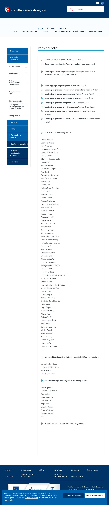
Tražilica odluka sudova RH (27, 476)
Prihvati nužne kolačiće (94, 496)
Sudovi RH (14, 162)
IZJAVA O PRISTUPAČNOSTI (60, 476)
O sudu (13, 31)
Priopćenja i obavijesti (19, 144)
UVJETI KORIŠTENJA (77, 477)
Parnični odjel (14, 74)
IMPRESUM (58, 470)
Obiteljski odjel (14, 116)
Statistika (9, 477)
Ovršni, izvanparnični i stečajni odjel (14, 83)
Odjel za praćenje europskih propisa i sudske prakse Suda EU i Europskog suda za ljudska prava (16, 104)
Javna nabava (96, 31)
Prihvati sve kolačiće (73, 496)
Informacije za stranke (15, 136)
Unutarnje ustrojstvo (14, 58)
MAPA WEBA (75, 470)
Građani (8, 470)
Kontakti (13, 122)
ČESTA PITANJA (92, 470)
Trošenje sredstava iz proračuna (15, 153)
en (97, 3)
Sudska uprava (14, 66)
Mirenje (13, 129)
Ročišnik (41, 470)
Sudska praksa (30, 31)
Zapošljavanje (79, 31)
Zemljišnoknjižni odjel (15, 93)
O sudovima (14, 51)
